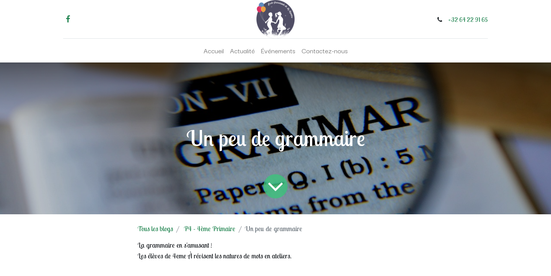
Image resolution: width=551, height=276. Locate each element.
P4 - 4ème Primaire (209, 228)
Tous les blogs (155, 228)
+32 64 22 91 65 (468, 19)
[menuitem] (214, 50)
